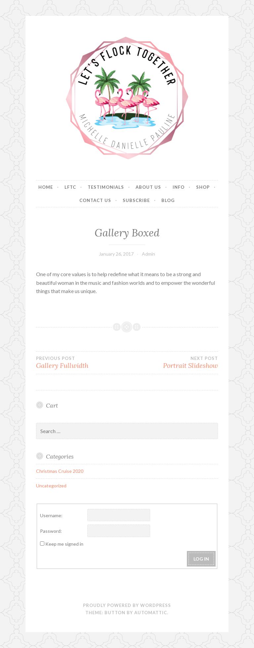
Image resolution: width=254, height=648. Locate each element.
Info (179, 187)
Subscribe (136, 200)
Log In (201, 559)
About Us (148, 187)
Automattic (150, 612)
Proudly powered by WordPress (127, 605)
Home (45, 187)
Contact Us (95, 200)
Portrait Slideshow (172, 363)
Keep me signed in (64, 544)
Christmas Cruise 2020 (59, 471)
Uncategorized (51, 485)
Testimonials (106, 187)
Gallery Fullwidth (81, 363)
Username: (51, 515)
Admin (148, 254)
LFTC (70, 187)
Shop (203, 187)
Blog (168, 200)
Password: (51, 531)
